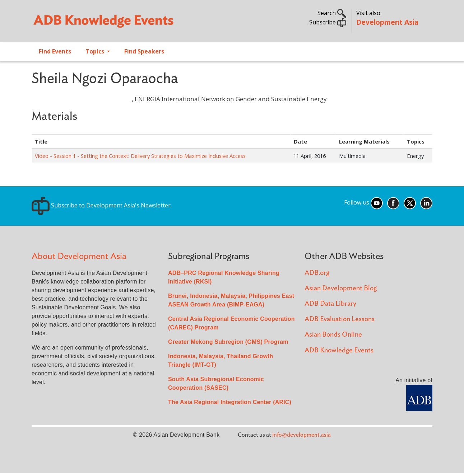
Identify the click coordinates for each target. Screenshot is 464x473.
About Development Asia (79, 256)
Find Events (55, 51)
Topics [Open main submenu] (95, 51)
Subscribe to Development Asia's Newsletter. (102, 205)
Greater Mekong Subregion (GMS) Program (228, 342)
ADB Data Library (330, 303)
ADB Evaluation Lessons (340, 319)
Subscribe (327, 22)
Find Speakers (144, 51)
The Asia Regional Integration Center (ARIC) (229, 402)
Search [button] (331, 13)
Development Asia (387, 22)
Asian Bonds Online (333, 334)
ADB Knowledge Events (339, 350)
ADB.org (317, 273)
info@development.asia (301, 435)
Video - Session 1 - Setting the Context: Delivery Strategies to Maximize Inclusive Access (140, 155)
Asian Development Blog (341, 288)
